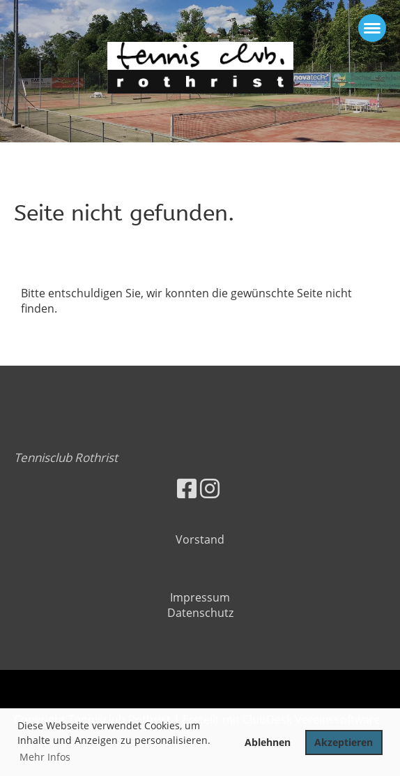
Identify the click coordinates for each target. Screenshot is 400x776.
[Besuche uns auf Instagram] (210, 488)
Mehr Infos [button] (45, 756)
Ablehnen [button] (268, 742)
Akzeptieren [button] (343, 742)
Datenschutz (200, 612)
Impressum (200, 597)
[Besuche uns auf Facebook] (187, 488)
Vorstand (200, 539)
